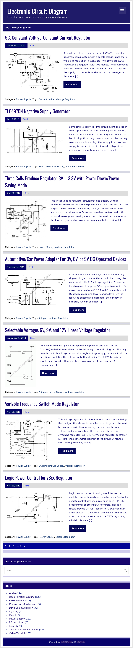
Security (13, 625)
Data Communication (21, 607)
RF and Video (16, 622)
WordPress (66, 642)
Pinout (12, 614)
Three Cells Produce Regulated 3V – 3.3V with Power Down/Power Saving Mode (62, 182)
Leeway (81, 642)
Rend (32, 45)
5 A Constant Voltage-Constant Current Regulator (48, 37)
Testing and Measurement (24, 629)
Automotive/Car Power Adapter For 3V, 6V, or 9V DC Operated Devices (65, 258)
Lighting (13, 611)
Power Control (46, 536)
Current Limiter (47, 99)
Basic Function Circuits (21, 596)
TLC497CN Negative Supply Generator (37, 111)
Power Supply (23, 99)
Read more (72, 84)
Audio (12, 593)
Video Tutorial (17, 633)
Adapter (43, 318)
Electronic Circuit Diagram (37, 11)
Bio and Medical (18, 600)
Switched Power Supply (51, 166)
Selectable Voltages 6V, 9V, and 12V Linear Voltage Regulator (57, 329)
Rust (31, 267)
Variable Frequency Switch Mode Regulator (42, 403)
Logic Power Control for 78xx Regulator (39, 477)
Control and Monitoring (22, 604)
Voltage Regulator (65, 99)
